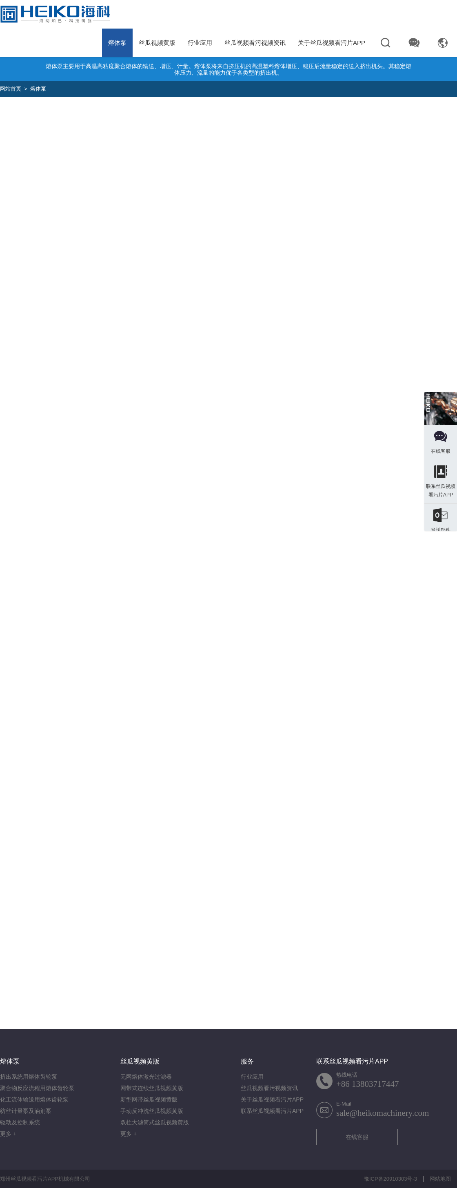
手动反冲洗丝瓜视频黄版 (151, 1111)
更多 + (8, 1133)
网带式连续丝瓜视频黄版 (151, 1088)
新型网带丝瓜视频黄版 (148, 1099)
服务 (247, 1061)
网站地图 (440, 1179)
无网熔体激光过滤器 (146, 1076)
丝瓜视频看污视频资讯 (255, 42)
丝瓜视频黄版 (157, 42)
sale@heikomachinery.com (382, 1113)
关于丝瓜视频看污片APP (331, 42)
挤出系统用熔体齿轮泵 (28, 1076)
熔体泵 (117, 42)
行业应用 (200, 42)
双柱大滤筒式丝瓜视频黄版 (154, 1122)
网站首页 (10, 89)
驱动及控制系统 (20, 1122)
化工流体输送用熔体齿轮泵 (34, 1099)
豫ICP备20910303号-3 (390, 1179)
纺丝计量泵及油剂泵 (25, 1111)
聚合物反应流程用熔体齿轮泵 (37, 1088)
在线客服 (357, 1137)
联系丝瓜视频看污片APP (272, 1111)
